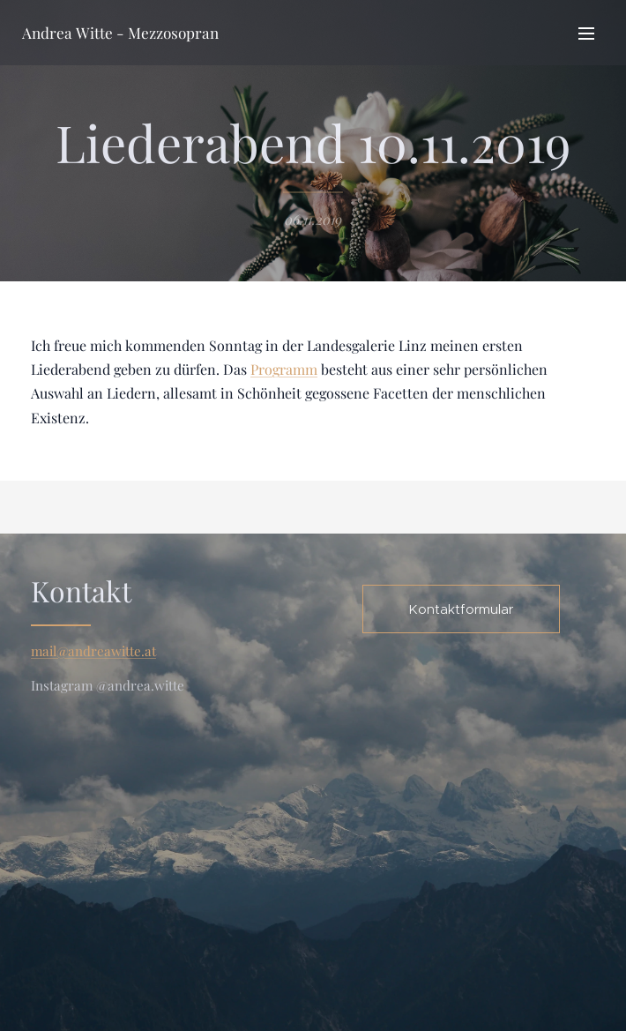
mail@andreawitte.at (93, 651)
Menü (586, 33)
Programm (283, 369)
